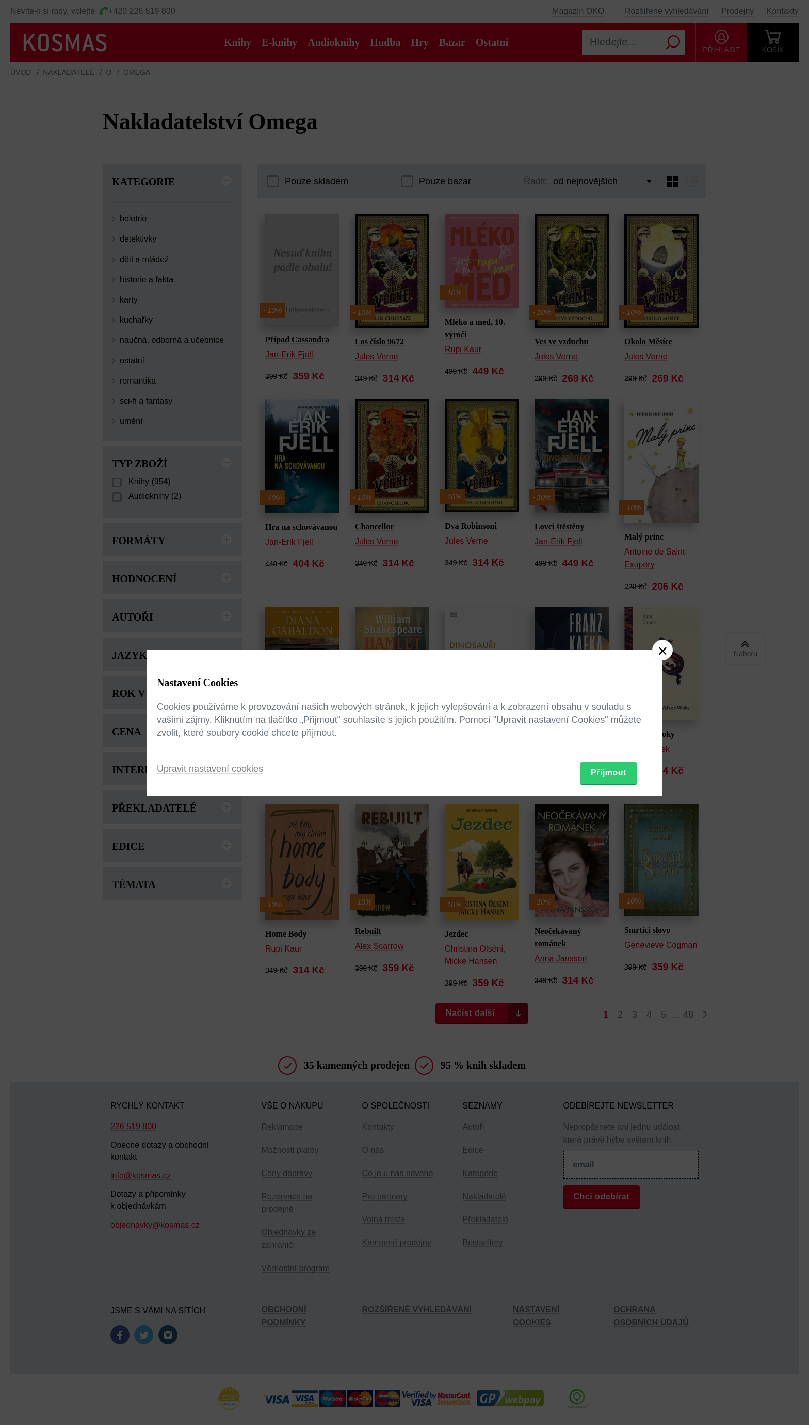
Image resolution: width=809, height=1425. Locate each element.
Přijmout (608, 772)
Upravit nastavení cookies (210, 769)
